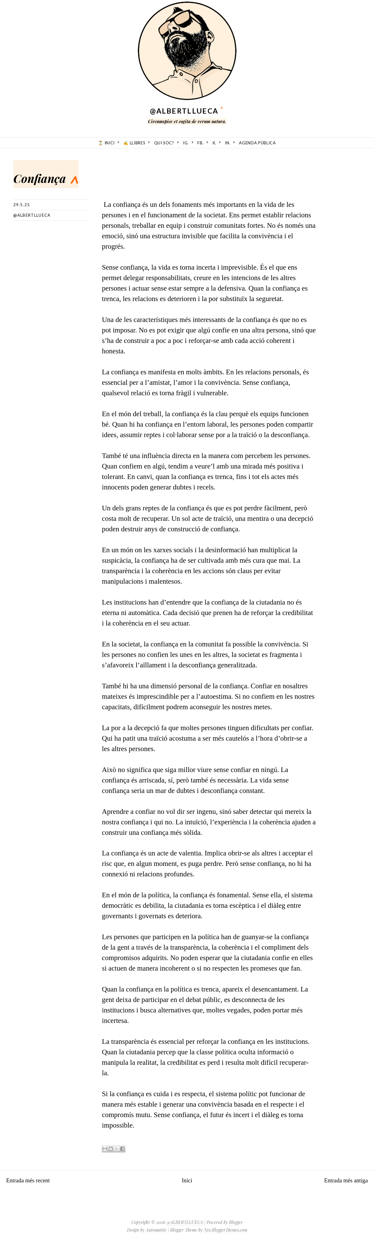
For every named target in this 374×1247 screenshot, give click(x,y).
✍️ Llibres (134, 142)
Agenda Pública (257, 142)
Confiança (61, 174)
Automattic (156, 1230)
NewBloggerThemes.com (225, 1230)
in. (227, 142)
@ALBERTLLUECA (184, 111)
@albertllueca (32, 215)
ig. (186, 142)
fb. (200, 142)
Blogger (236, 1222)
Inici (186, 1180)
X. (214, 142)
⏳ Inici (106, 142)
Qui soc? (164, 142)
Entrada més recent (33, 1180)
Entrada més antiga (341, 1180)
